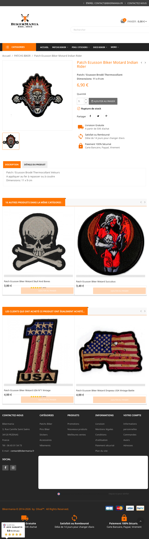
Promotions (73, 423)
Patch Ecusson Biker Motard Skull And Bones (27, 281)
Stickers (44, 434)
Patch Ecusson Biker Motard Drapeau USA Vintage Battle (105, 390)
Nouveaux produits (77, 429)
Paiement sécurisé (104, 445)
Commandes (129, 434)
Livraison (100, 423)
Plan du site (101, 450)
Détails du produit (37, 164)
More (114, 47)
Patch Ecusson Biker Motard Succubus (96, 281)
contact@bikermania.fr (22, 450)
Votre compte (132, 415)
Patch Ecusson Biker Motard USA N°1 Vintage (27, 390)
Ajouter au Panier (103, 101)
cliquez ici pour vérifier (119, 493)
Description (12, 164)
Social (6, 459)
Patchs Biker (46, 423)
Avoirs (126, 440)
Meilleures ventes (76, 434)
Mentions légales (104, 429)
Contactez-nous (137, 3)
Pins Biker (45, 429)
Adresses (128, 445)
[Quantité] (80, 101)
